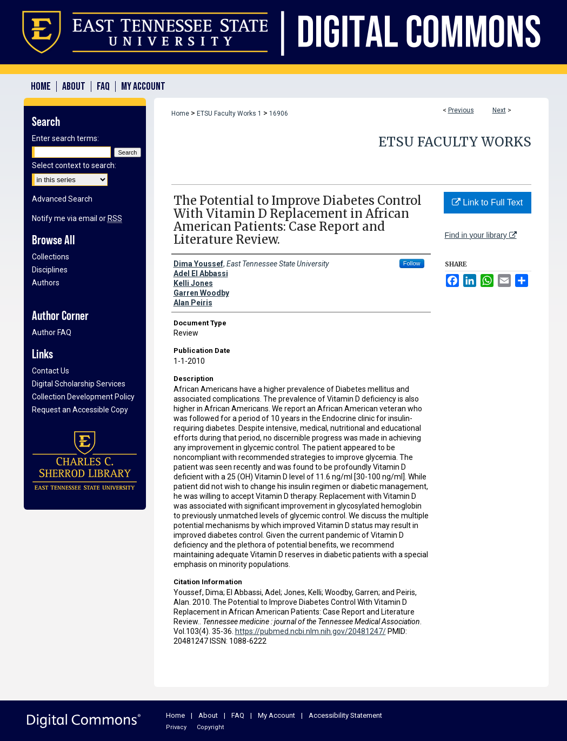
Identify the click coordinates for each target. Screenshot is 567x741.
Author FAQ (51, 332)
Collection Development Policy (83, 396)
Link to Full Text (487, 202)
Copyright (210, 727)
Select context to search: (74, 165)
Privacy (176, 727)
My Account (276, 715)
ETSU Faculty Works (454, 141)
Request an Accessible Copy (80, 409)
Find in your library (481, 235)
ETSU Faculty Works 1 (229, 113)
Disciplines (50, 269)
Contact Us (50, 370)
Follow (412, 263)
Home (180, 113)
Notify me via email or (77, 218)
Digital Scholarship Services (78, 383)
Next (499, 110)
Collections (50, 256)
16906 (278, 113)
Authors (45, 282)
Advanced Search (62, 199)
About (208, 715)
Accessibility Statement (345, 715)
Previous (461, 110)
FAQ (237, 715)
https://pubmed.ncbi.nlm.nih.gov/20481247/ (310, 631)
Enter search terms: (65, 138)
